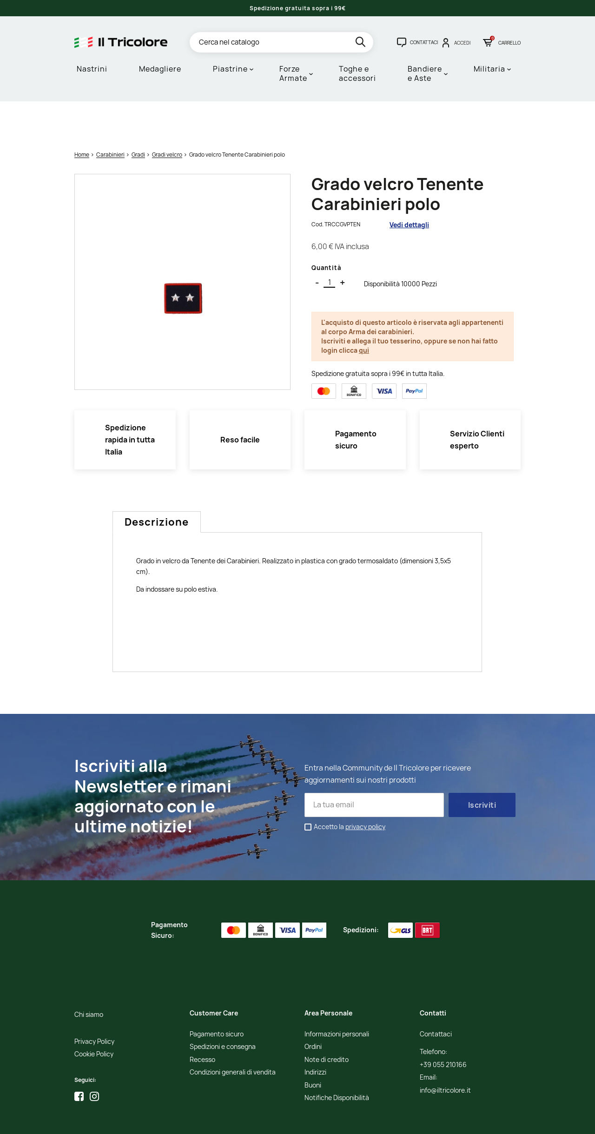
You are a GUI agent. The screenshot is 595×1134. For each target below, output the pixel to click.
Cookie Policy (93, 1016)
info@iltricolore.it (445, 1052)
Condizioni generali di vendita (233, 1034)
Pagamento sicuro (217, 996)
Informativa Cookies (230, 1120)
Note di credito (326, 1021)
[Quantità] (329, 244)
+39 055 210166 (443, 1026)
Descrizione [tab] (157, 483)
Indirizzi (315, 1034)
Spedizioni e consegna (223, 1009)
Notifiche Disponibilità (336, 1059)
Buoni (312, 1047)
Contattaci (436, 996)
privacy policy (365, 788)
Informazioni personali (336, 996)
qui (364, 311)
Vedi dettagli (409, 185)
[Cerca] (281, 42)
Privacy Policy (94, 1003)
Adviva (336, 1120)
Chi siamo (88, 976)
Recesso (202, 1021)
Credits (269, 1120)
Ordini (313, 1009)
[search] (361, 43)
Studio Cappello (302, 1120)
